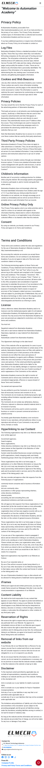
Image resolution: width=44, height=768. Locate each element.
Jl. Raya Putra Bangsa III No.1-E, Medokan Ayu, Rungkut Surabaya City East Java (22, 745)
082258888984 (7, 747)
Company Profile (8, 763)
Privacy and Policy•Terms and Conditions (17, 765)
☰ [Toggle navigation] (38, 3)
